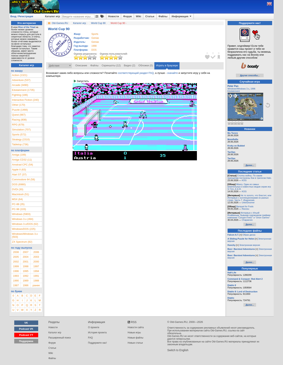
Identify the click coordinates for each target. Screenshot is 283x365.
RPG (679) (18, 124)
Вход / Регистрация (21, 16)
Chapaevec (247, 220)
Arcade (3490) (20, 85)
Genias (95, 38)
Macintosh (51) (20, 194)
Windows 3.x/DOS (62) (25, 223)
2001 (25, 261)
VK (26, 322)
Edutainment (234, 91)
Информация (182, 16)
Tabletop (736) (20, 144)
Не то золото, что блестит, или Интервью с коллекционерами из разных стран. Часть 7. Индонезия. (249, 197)
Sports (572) (19, 134)
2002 (16, 261)
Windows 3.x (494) (22, 219)
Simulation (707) (21, 129)
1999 (16, 266)
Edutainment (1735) (23, 89)
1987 (16, 285)
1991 (36, 275)
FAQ (90, 337)
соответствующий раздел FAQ (136, 72)
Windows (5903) (21, 214)
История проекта (97, 332)
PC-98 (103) (19, 209)
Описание (81, 65)
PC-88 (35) (18, 204)
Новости (113, 16)
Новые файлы (135, 337)
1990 (94, 46)
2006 (36, 252)
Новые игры (134, 332)
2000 (36, 261)
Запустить (81, 81)
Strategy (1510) (21, 139)
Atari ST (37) (19, 174)
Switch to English (177, 350)
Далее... (250, 165)
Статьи (149, 16)
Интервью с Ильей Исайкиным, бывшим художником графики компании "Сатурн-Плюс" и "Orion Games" (249, 215)
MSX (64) (17, 199)
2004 (25, 256)
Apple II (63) (19, 169)
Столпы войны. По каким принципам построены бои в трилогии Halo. (250, 176)
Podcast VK (26, 328)
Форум (127, 16)
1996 (16, 271)
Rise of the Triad (26, 27)
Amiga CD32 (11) (22, 159)
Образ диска (249, 235)
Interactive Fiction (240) (25, 99)
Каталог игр (52, 16)
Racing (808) (19, 119)
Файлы (163, 16)
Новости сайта (136, 327)
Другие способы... (250, 75)
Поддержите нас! (97, 342)
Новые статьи (135, 342)
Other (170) (18, 104)
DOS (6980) (19, 184)
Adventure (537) (21, 80)
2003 (36, 256)
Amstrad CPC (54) (22, 164)
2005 (16, 256)
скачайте (172, 72)
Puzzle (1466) (20, 109)
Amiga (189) (19, 154)
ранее (36, 285)
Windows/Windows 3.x (238, 88)
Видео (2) (129, 65)
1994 (36, 271)
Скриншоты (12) (111, 65)
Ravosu (245, 209)
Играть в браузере (167, 65)
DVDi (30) (17, 189)
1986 (25, 285)
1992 (25, 275)
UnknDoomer (248, 202)
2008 (16, 252)
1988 (36, 280)
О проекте (93, 327)
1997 (36, 266)
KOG (244, 180)
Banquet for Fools (245, 206)
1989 (25, 280)
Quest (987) (19, 114)
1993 (16, 275)
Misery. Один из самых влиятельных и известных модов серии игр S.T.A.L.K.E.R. (249, 186)
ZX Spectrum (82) (22, 241)
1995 (25, 271)
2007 (25, 252)
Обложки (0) (145, 65)
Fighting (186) (20, 94)
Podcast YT (26, 335)
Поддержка (26, 341)
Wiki (138, 16)
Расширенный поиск (59, 337)
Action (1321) (19, 75)
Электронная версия (249, 245)
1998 (25, 266)
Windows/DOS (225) (23, 228)
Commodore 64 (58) (23, 179)
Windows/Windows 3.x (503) (25, 235)
